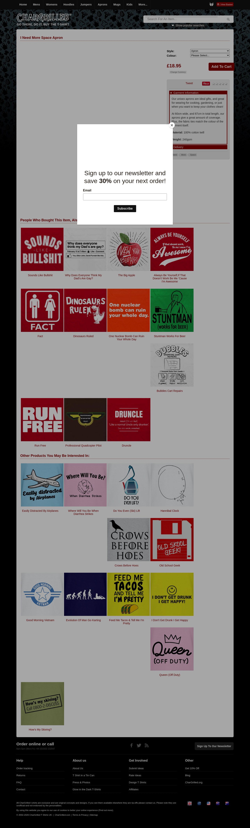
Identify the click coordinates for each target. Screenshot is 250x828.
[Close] (172, 125)
